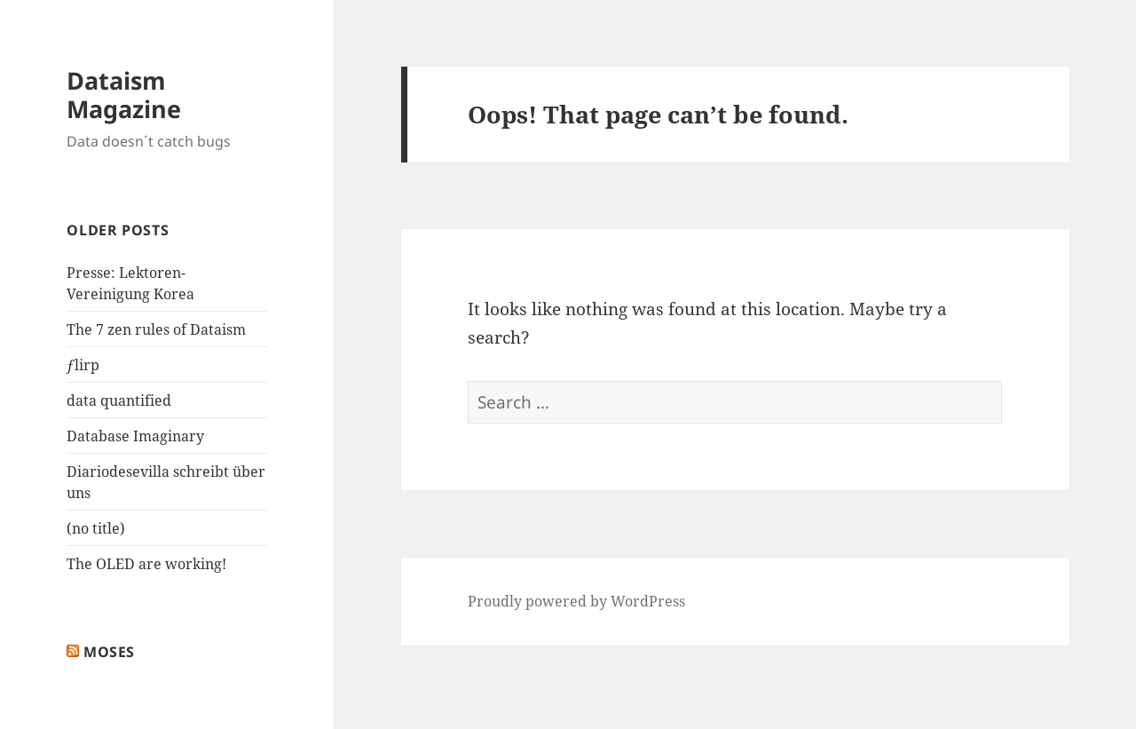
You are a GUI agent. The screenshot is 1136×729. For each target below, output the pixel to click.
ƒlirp (83, 365)
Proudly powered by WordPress (576, 601)
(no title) (96, 528)
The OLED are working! (146, 564)
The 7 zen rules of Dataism (156, 329)
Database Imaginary (135, 436)
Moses (109, 652)
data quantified (119, 400)
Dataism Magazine (124, 94)
